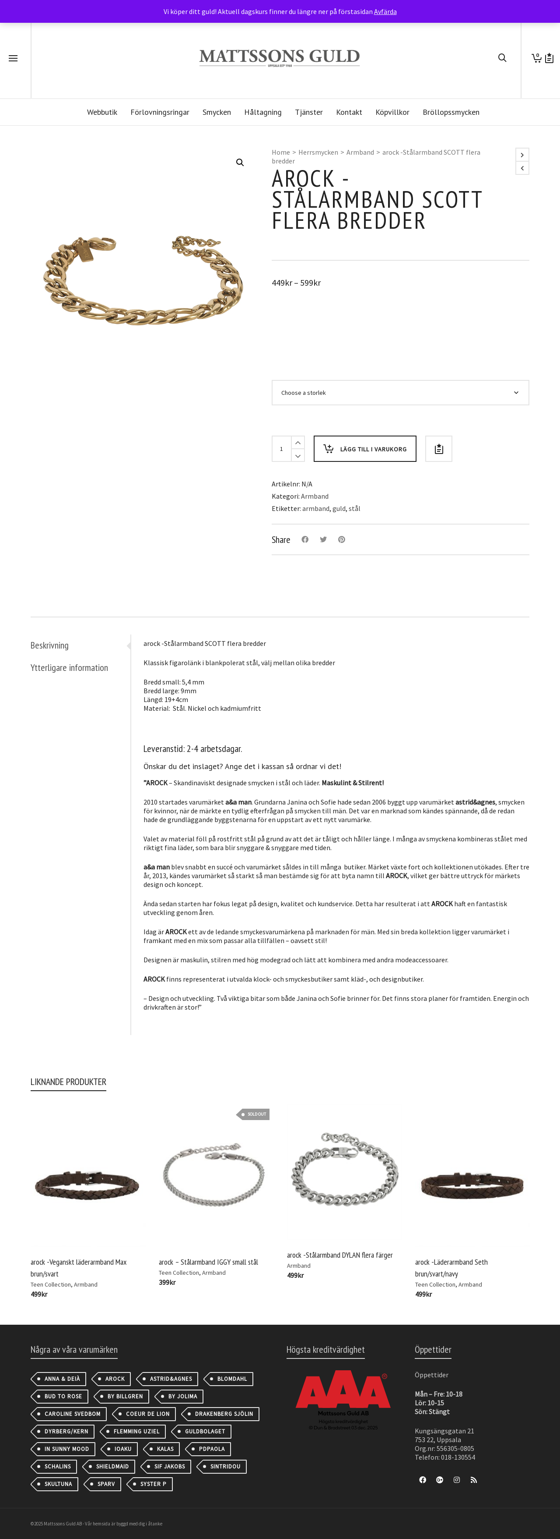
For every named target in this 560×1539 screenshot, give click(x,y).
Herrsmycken (318, 152)
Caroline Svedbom (73, 1414)
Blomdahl (232, 1379)
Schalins (58, 1466)
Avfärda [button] (385, 11)
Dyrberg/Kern (66, 1431)
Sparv (106, 1484)
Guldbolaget (205, 1431)
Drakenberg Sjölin (224, 1414)
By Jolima (182, 1396)
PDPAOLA (212, 1449)
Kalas (165, 1449)
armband (315, 508)
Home (281, 152)
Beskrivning (50, 645)
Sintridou (225, 1466)
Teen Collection (51, 1284)
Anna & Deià (62, 1379)
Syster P (153, 1484)
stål (354, 508)
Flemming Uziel (137, 1431)
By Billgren (125, 1396)
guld (339, 508)
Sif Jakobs (169, 1466)
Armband (360, 152)
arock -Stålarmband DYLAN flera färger (340, 1255)
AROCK (115, 1379)
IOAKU (123, 1449)
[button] (240, 162)
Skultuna (58, 1484)
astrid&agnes (171, 1379)
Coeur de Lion (148, 1414)
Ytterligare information (69, 667)
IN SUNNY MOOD (67, 1449)
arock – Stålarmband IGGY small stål (208, 1262)
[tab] (80, 645)
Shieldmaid (112, 1466)
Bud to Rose (63, 1396)
